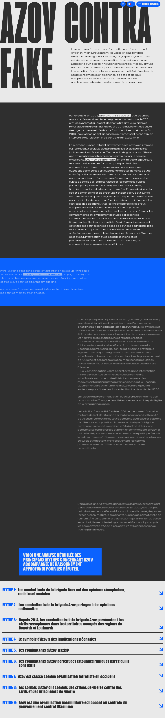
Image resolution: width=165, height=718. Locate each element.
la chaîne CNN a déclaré (115, 115)
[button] (131, 4)
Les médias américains (100, 159)
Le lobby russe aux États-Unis (34, 274)
